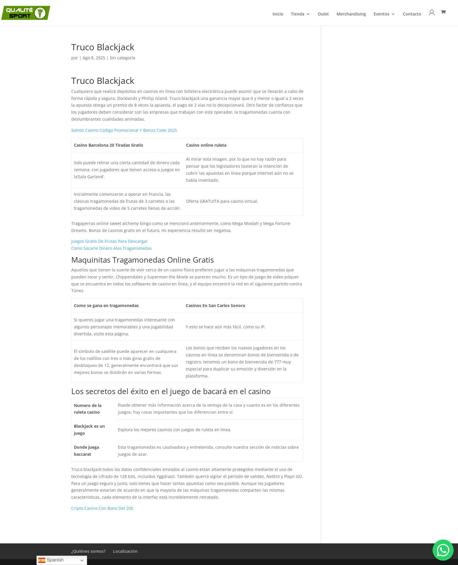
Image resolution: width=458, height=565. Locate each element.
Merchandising (351, 14)
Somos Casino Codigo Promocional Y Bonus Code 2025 (124, 130)
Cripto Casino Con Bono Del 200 (102, 508)
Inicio (278, 14)
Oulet (323, 14)
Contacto (412, 14)
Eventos (381, 14)
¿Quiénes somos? (88, 551)
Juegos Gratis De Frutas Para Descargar (109, 241)
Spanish (50, 560)
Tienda (297, 14)
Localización (125, 551)
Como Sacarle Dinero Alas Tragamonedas (111, 248)
